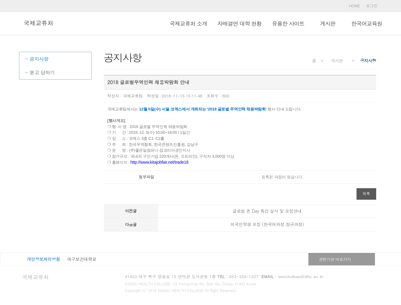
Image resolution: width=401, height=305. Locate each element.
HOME (354, 5)
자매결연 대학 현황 (239, 23)
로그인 (371, 5)
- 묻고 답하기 (40, 72)
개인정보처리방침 (43, 259)
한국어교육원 (366, 23)
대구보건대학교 (81, 259)
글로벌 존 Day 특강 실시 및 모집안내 (267, 211)
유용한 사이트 (288, 23)
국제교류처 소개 (188, 23)
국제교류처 (35, 277)
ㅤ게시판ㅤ (327, 23)
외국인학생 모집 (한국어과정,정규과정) (267, 224)
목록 (366, 193)
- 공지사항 (37, 58)
